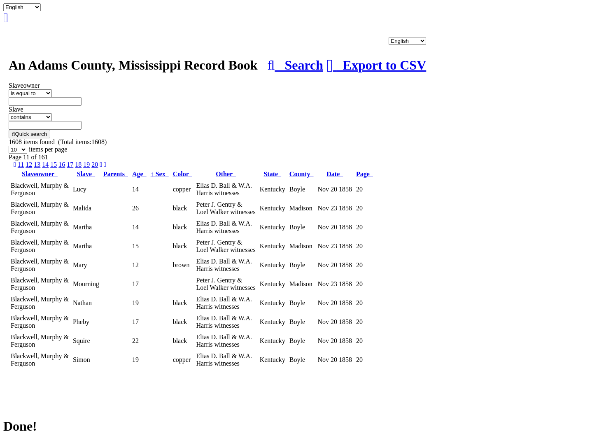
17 (70, 164)
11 (21, 164)
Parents (115, 173)
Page (364, 173)
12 (29, 164)
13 (37, 164)
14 (45, 164)
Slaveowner (40, 173)
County (301, 173)
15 (53, 164)
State (272, 173)
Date (334, 173)
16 (61, 164)
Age (139, 173)
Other (226, 173)
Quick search (29, 134)
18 (78, 164)
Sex (160, 173)
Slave (86, 173)
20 (94, 164)
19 (86, 164)
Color (182, 173)
